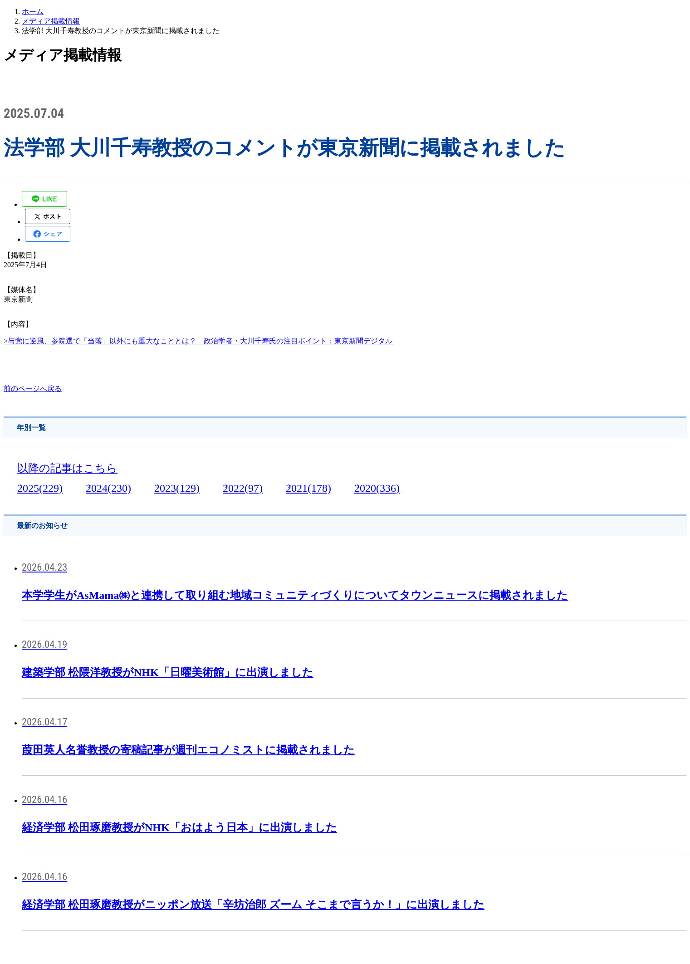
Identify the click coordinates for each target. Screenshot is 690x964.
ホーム (33, 11)
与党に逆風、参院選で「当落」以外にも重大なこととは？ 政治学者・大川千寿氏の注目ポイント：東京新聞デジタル (201, 341)
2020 (377, 488)
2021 (308, 488)
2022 (243, 488)
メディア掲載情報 (51, 21)
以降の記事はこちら (67, 468)
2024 (108, 488)
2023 (177, 488)
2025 (40, 488)
